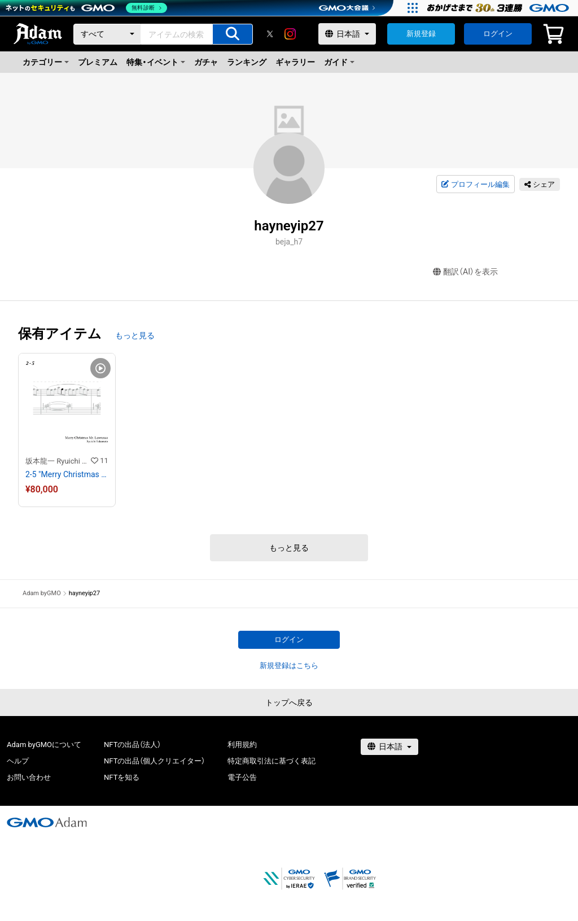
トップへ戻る (289, 702)
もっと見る (135, 335)
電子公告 (242, 777)
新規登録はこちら (289, 665)
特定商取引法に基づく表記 (271, 761)
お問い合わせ (29, 777)
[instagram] (290, 34)
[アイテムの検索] (232, 34)
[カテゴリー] (107, 34)
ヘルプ (18, 761)
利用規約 (242, 744)
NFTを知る (121, 777)
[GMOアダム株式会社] (47, 822)
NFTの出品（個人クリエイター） (154, 761)
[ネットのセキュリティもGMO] (86, 8)
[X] (269, 34)
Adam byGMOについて (44, 744)
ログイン (498, 33)
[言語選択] (347, 34)
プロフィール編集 (475, 184)
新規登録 (421, 33)
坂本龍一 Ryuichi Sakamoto (58, 461)
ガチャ (206, 62)
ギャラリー (295, 62)
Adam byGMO (42, 593)
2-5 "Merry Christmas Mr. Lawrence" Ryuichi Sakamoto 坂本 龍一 (66, 474)
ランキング (246, 62)
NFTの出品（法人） (132, 744)
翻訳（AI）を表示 (465, 272)
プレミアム (97, 62)
